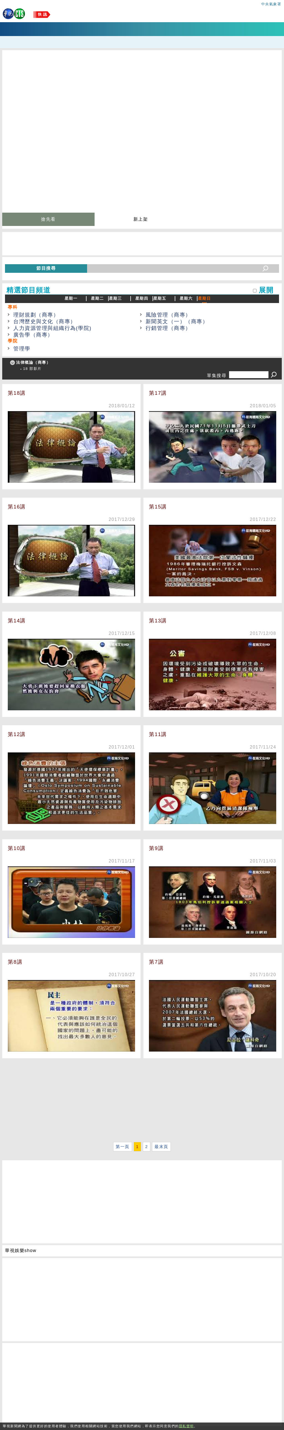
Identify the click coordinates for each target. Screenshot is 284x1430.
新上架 (140, 219)
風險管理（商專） (168, 315)
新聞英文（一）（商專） (177, 321)
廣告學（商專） (33, 335)
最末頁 (161, 1146)
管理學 (22, 349)
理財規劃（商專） (36, 315)
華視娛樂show (20, 1250)
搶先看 (48, 219)
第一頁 (123, 1146)
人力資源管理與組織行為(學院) (52, 328)
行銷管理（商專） (168, 328)
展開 (266, 290)
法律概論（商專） (33, 362)
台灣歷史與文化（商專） (44, 321)
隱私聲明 (186, 1426)
